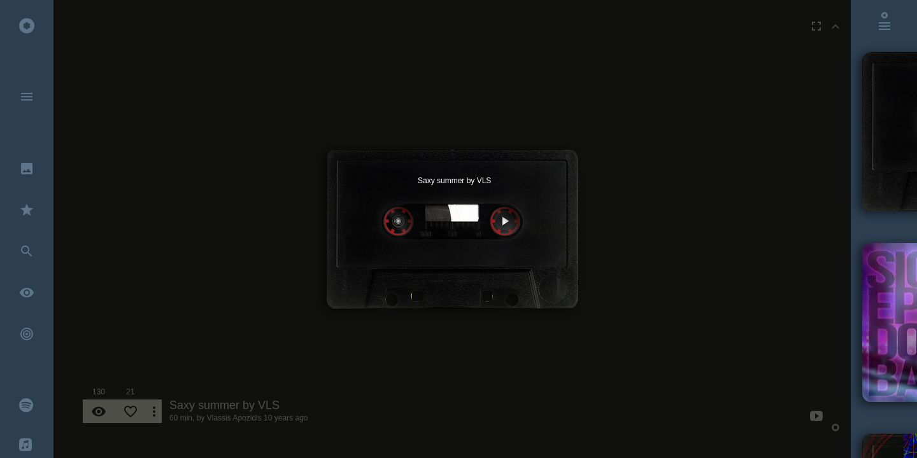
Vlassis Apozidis (234, 417)
